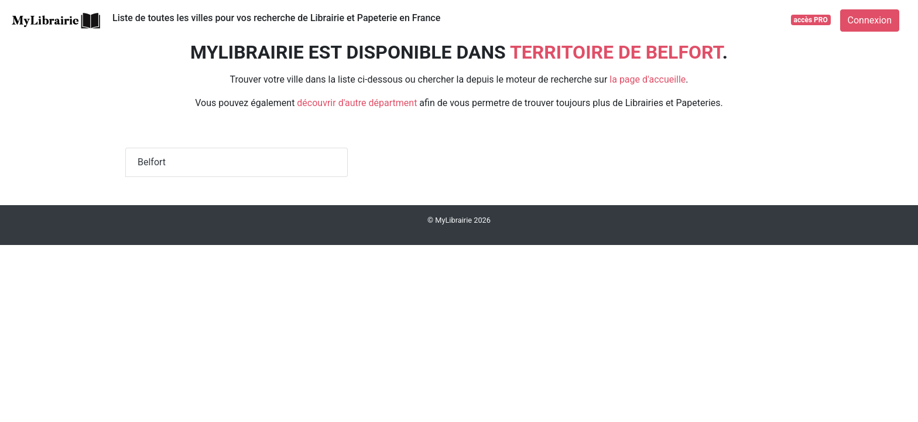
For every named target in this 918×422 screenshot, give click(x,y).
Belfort (152, 162)
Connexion (870, 20)
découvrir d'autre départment (357, 102)
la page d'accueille (647, 79)
